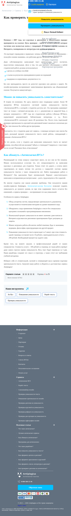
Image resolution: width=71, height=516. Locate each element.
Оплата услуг (23, 373)
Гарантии (21, 351)
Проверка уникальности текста (29, 394)
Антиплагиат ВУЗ (24, 381)
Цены (20, 338)
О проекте (21, 333)
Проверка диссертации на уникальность (32, 416)
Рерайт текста (50, 295)
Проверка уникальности (17, 301)
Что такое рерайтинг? (25, 446)
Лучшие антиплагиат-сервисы (28, 433)
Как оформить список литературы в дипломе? (34, 464)
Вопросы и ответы (24, 355)
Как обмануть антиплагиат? (28, 437)
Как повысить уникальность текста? (31, 451)
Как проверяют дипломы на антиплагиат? (32, 468)
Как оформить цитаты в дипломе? (30, 455)
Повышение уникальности (29, 295)
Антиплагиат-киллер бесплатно (39, 186)
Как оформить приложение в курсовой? (32, 460)
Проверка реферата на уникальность (31, 412)
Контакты (21, 364)
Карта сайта (22, 505)
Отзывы (21, 346)
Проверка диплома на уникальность (30, 403)
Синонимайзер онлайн (26, 390)
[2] (24, 274)
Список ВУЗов (23, 360)
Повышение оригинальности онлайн (31, 399)
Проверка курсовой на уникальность (31, 407)
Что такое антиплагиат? (26, 429)
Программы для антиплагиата (28, 442)
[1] (23, 274)
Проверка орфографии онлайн (28, 421)
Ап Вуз (10, 295)
